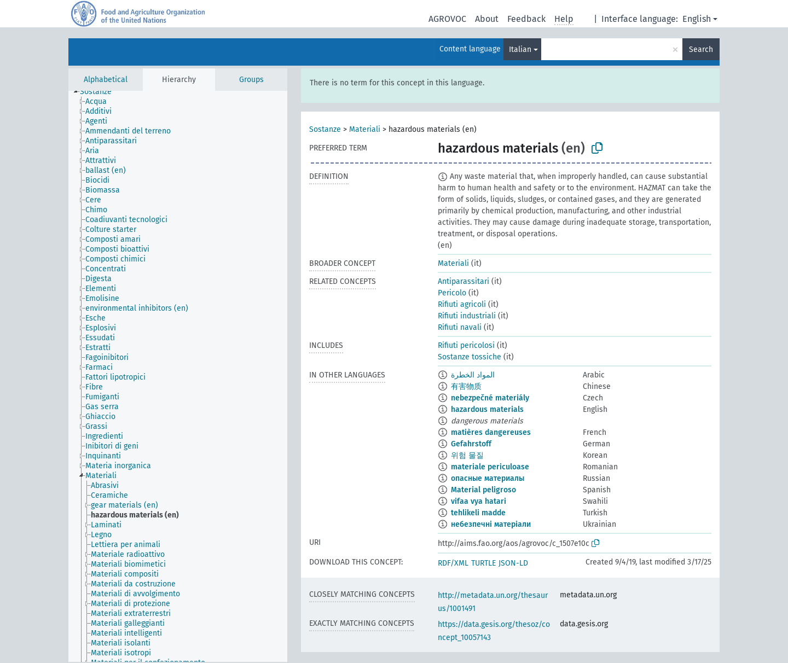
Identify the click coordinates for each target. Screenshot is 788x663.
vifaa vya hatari (478, 501)
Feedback (526, 19)
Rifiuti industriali (467, 316)
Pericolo (452, 293)
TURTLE (483, 563)
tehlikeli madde (478, 512)
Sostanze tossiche (469, 357)
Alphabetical (106, 79)
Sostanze (325, 129)
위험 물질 (467, 455)
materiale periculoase (490, 467)
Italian (520, 49)
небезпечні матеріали (491, 524)
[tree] (177, 376)
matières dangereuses (491, 432)
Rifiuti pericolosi (466, 345)
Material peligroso (483, 490)
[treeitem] (100, 92)
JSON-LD (513, 563)
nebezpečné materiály (490, 398)
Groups (251, 79)
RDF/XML (453, 563)
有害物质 (466, 386)
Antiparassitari (463, 281)
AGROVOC (447, 19)
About (487, 19)
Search (701, 49)
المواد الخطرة (473, 375)
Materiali (364, 129)
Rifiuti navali (460, 327)
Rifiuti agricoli (462, 304)
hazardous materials (487, 409)
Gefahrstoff (471, 444)
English (696, 19)
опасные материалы (487, 478)
